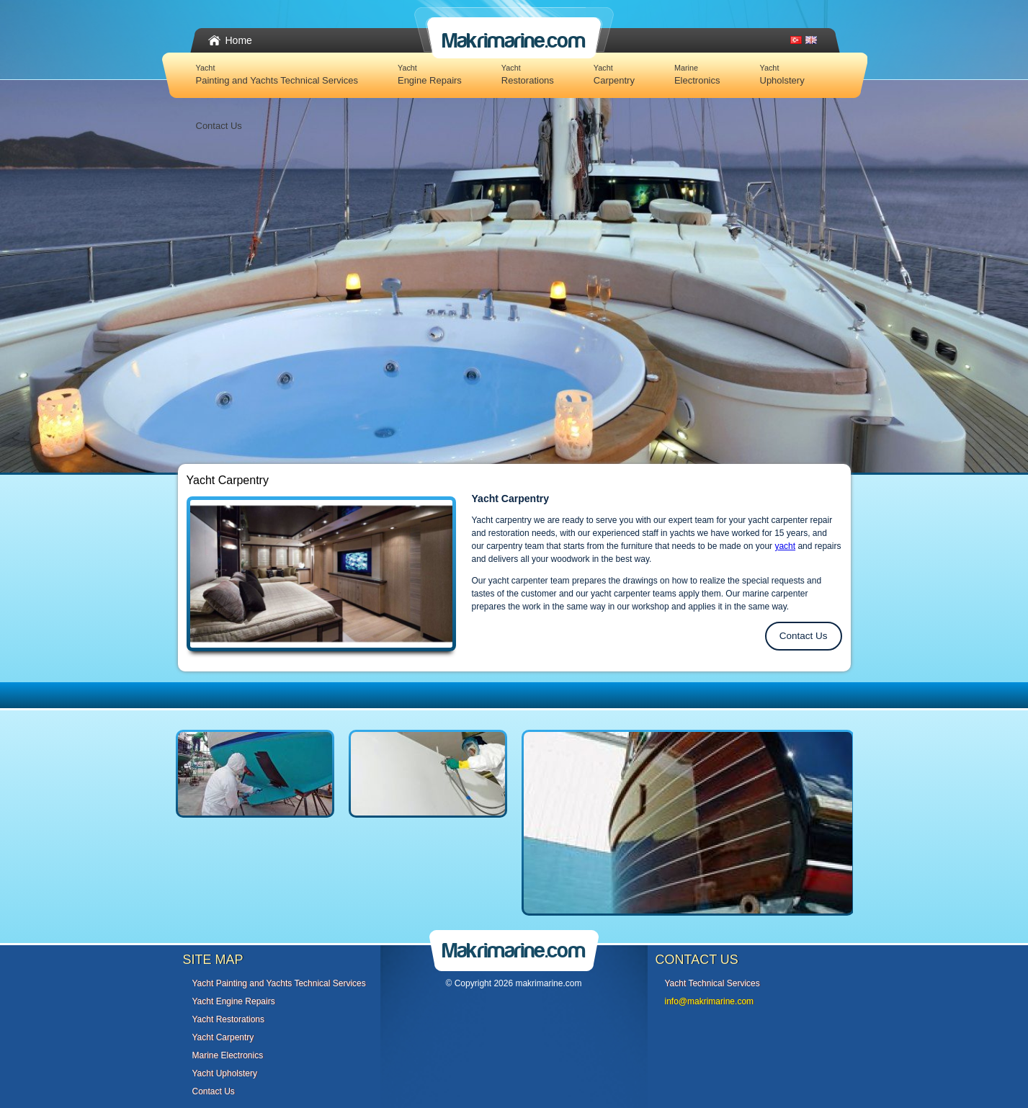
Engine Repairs (430, 74)
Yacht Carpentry (223, 1037)
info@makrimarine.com (709, 1001)
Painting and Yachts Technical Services (277, 74)
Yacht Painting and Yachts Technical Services (279, 983)
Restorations (527, 74)
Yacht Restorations (228, 1019)
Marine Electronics (228, 1055)
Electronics (697, 74)
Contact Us (219, 125)
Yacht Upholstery (225, 1073)
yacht (784, 546)
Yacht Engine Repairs (233, 1001)
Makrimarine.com (514, 41)
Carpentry (614, 74)
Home (238, 40)
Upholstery (782, 74)
